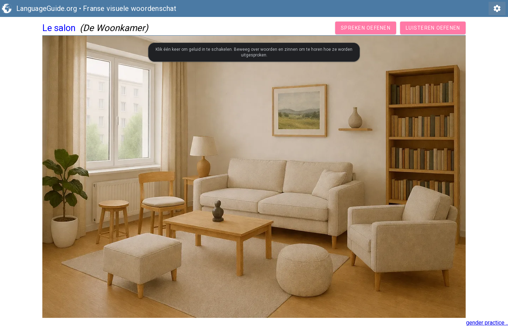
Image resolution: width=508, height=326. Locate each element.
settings (497, 8)
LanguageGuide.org (46, 8)
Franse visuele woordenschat (129, 8)
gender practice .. (487, 322)
